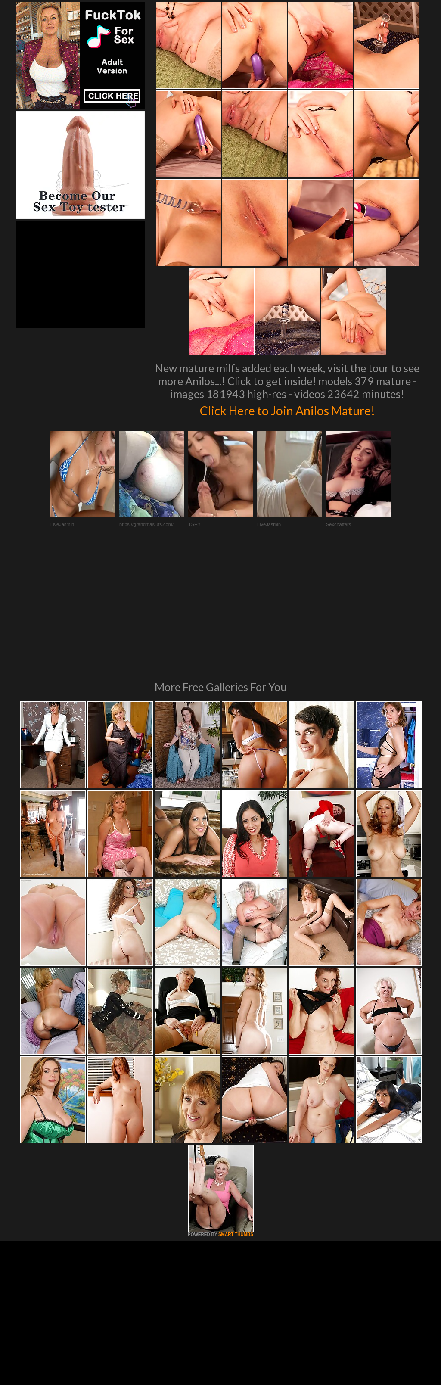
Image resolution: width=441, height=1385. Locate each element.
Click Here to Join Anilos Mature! (287, 409)
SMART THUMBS (235, 1116)
